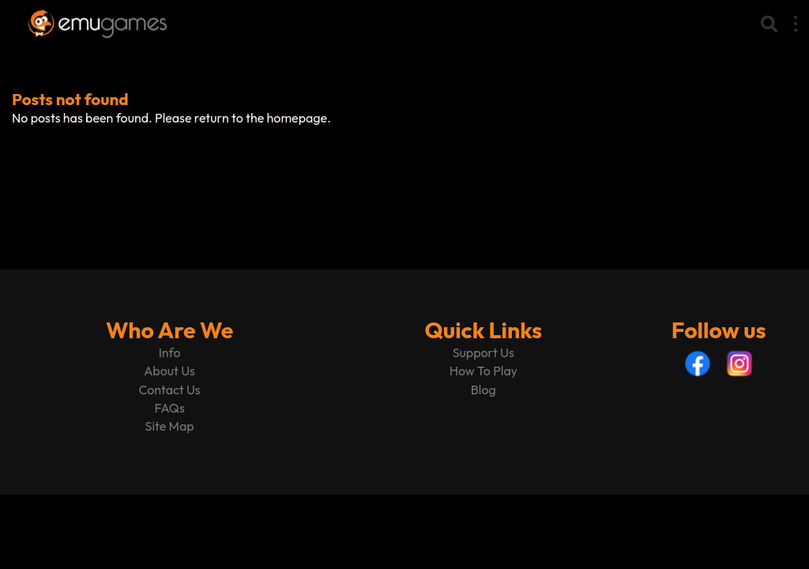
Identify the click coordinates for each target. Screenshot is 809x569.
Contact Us (170, 390)
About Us (169, 371)
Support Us (483, 352)
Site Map (169, 426)
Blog (483, 390)
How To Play (483, 371)
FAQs (169, 408)
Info (170, 352)
